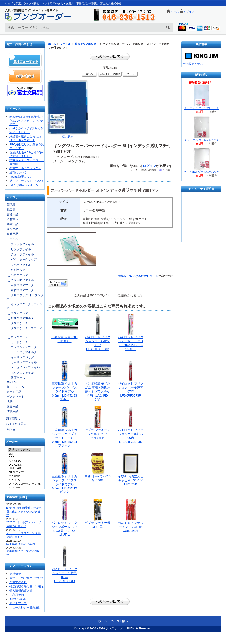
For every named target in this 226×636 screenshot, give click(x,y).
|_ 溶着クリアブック (20, 285)
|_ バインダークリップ (21, 259)
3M (24, 454)
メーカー (12, 441)
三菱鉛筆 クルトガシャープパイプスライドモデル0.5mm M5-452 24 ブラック (64, 437)
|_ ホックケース (17, 337)
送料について (18, 172)
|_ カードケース (17, 342)
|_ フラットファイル (20, 244)
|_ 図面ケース (15, 377)
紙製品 (11, 209)
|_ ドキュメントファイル (23, 367)
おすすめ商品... (16, 423)
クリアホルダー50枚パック (201, 140)
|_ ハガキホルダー (18, 275)
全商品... (11, 429)
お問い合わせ (25, 76)
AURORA (24, 461)
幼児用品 (12, 229)
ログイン (189, 11)
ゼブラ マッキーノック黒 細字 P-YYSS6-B (97, 434)
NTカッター (24, 472)
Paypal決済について (22, 176)
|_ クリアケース (17, 323)
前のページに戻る (110, 56)
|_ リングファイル (18, 249)
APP (24, 457)
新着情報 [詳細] (16, 497)
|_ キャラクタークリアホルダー (24, 305)
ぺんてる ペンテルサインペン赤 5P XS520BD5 (130, 526)
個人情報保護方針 (20, 590)
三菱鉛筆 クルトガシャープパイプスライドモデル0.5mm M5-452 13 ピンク (64, 484)
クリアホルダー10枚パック (201, 108)
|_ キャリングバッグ (20, 357)
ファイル (65, 44)
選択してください (24, 450)
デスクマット (15, 396)
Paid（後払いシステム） (25, 185)
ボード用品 (14, 391)
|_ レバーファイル (18, 264)
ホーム (175, 11)
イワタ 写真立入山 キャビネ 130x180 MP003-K (130, 480)
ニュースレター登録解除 (25, 607)
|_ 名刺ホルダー (17, 269)
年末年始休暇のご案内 (20, 544)
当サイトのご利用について (26, 578)
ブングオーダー (115, 628)
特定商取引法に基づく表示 (26, 586)
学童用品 (12, 224)
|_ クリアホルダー (18, 313)
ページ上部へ (119, 621)
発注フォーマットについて (26, 180)
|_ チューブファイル (20, 254)
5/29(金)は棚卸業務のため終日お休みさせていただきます (24, 511)
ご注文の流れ (18, 582)
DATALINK (24, 465)
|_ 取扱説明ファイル (20, 280)
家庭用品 (12, 406)
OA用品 (12, 382)
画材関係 (12, 219)
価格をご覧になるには (132, 276)
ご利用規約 (16, 594)
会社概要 (15, 573)
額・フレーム (15, 387)
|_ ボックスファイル (20, 372)
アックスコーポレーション (24, 484)
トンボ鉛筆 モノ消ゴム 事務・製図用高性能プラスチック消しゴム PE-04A (97, 391)
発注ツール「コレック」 (25, 168)
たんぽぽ (24, 476)
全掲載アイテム (193, 63)
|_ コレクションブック (21, 347)
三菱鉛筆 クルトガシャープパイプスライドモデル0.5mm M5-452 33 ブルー (64, 391)
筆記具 (11, 204)
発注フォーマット (25, 60)
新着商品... (13, 418)
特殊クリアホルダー (87, 44)
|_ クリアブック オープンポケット (24, 297)
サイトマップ (18, 603)
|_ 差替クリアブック (20, 290)
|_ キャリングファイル (21, 362)
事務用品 (12, 233)
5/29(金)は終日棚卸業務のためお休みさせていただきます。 (26, 120)
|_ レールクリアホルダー (23, 352)
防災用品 (12, 411)
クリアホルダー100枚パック (201, 171)
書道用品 (12, 214)
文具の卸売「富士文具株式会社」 (25, 90)
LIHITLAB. (24, 468)
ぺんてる (24, 480)
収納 (10, 401)
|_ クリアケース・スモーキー (24, 330)
